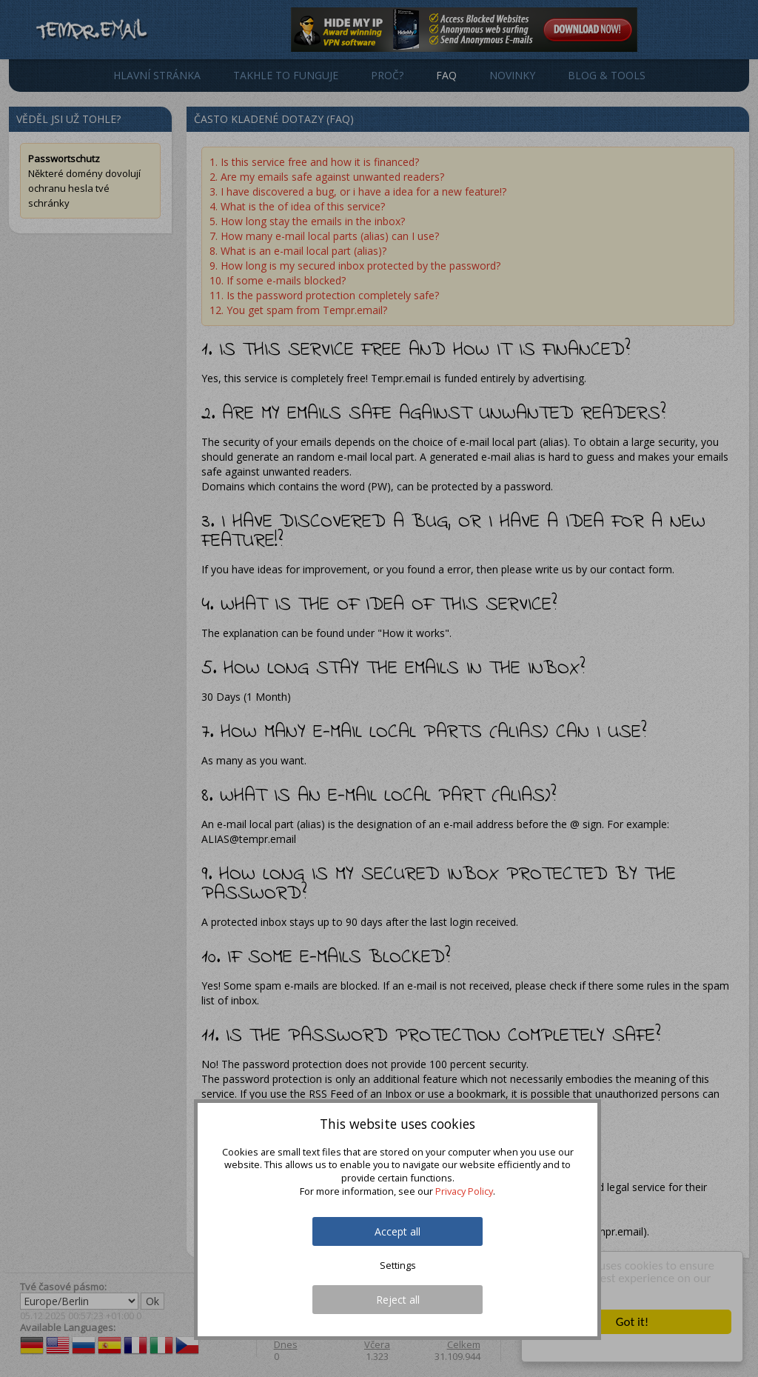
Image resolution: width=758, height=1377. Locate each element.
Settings (398, 1265)
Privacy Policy (464, 1191)
